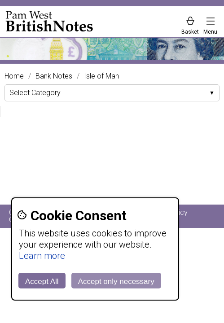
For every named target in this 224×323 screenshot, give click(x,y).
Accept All (42, 281)
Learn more (42, 255)
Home (14, 76)
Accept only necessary (116, 281)
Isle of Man (101, 76)
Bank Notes (53, 76)
